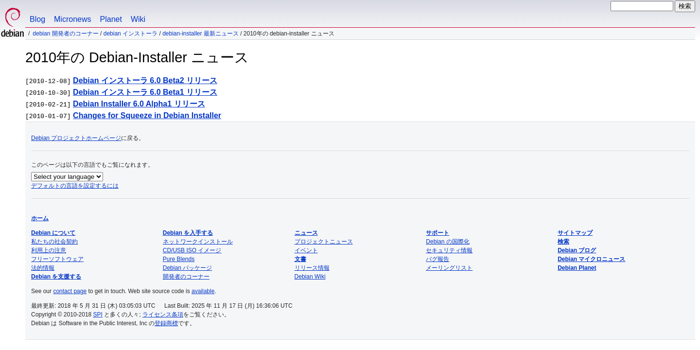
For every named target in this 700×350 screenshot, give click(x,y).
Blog (37, 19)
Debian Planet (577, 267)
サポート (437, 232)
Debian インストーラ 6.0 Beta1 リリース (145, 92)
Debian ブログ (577, 250)
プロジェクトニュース (324, 241)
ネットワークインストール (198, 241)
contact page (70, 291)
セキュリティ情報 (449, 250)
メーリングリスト (449, 267)
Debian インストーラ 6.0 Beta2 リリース (145, 80)
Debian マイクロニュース (591, 259)
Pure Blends (178, 259)
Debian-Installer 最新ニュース (200, 33)
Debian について (53, 232)
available (203, 291)
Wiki (138, 19)
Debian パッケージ (187, 267)
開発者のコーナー (186, 276)
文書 (300, 259)
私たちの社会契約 (54, 241)
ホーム (40, 218)
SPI (98, 314)
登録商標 (166, 323)
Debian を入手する (188, 232)
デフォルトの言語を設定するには (75, 185)
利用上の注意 (48, 250)
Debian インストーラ (131, 33)
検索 (563, 241)
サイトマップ (575, 232)
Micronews (72, 19)
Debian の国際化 (447, 241)
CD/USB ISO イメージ (192, 250)
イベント (306, 250)
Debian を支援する (56, 276)
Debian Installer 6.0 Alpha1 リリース (139, 104)
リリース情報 (312, 267)
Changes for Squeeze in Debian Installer (147, 115)
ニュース (306, 232)
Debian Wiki (310, 276)
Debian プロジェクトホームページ (76, 138)
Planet (111, 19)
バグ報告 (437, 259)
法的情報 (42, 267)
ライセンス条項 (162, 314)
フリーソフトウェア (57, 259)
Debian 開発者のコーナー (65, 33)
